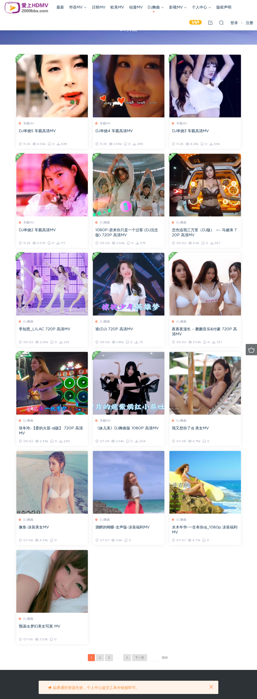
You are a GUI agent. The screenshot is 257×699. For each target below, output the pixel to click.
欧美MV (117, 7)
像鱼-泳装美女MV (34, 527)
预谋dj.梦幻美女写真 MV (39, 626)
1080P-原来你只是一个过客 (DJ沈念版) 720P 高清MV (126, 232)
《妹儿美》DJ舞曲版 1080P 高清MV (127, 428)
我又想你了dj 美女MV (190, 428)
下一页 (139, 657)
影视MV (176, 7)
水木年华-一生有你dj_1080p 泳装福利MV (204, 529)
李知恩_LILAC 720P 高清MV (44, 329)
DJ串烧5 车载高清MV (37, 131)
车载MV (28, 123)
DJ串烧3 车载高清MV (190, 131)
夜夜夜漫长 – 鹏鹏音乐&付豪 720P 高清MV (204, 331)
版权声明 (223, 7)
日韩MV (98, 7)
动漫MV (136, 7)
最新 (60, 7)
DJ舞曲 (154, 7)
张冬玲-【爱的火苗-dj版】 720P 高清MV (51, 430)
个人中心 (199, 7)
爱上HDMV (26, 7)
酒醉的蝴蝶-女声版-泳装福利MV (122, 527)
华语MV (76, 7)
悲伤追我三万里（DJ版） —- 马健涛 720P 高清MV (204, 232)
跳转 (165, 657)
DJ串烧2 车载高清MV (37, 230)
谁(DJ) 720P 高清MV (114, 329)
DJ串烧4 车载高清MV (114, 131)
